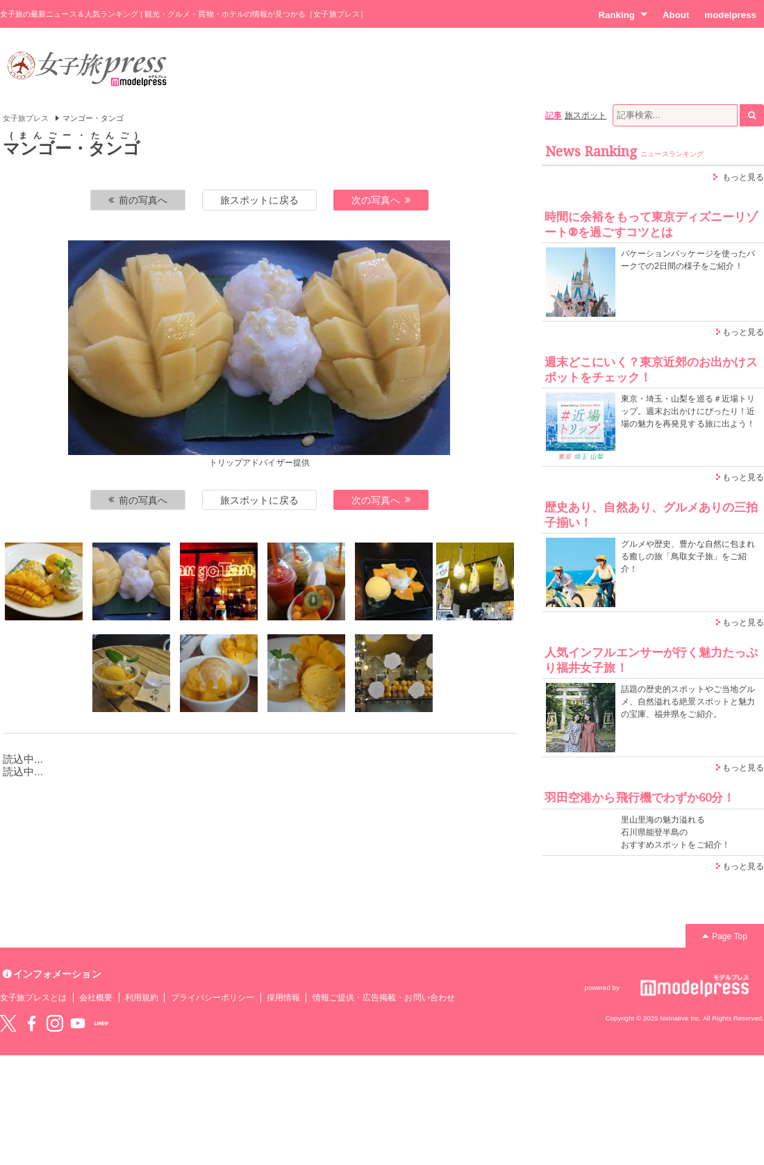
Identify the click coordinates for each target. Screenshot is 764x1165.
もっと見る (743, 177)
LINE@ (101, 1023)
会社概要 (96, 997)
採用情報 (283, 997)
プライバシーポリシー (213, 997)
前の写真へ (138, 200)
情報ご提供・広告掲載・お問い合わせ (384, 997)
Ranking (622, 14)
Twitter (8, 1023)
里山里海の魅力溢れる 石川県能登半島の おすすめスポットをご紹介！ (675, 832)
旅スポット (585, 115)
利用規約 (141, 997)
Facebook (31, 1023)
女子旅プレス (26, 118)
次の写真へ (381, 200)
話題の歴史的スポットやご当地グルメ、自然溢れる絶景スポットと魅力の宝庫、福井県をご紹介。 (688, 701)
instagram (55, 1023)
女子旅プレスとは (33, 997)
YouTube (77, 1023)
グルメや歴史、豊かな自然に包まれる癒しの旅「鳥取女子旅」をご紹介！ (688, 556)
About (676, 15)
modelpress (730, 15)
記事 (553, 115)
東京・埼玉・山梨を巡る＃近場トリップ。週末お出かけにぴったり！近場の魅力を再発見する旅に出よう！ (688, 411)
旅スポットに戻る (259, 200)
